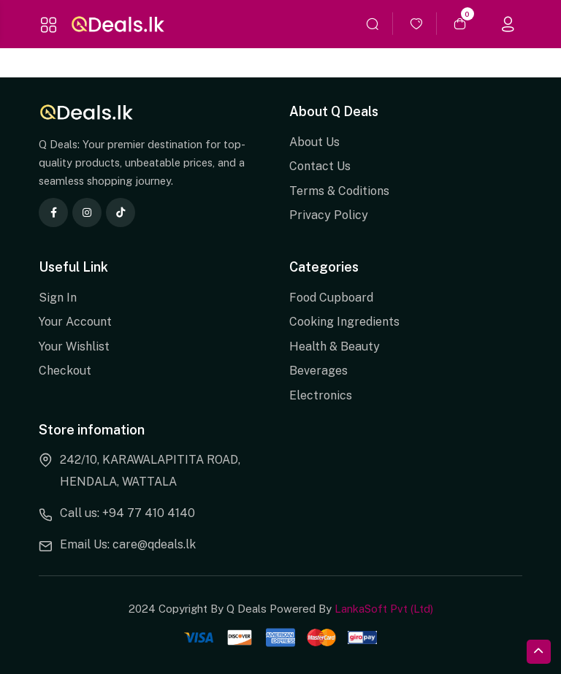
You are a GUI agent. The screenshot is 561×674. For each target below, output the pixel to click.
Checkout (65, 371)
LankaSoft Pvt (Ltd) (384, 608)
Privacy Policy (328, 215)
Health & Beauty (334, 346)
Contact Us (320, 166)
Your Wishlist (74, 346)
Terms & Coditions (339, 191)
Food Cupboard (331, 298)
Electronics (320, 395)
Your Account (75, 322)
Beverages (318, 371)
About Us (314, 142)
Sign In (58, 298)
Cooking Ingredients (344, 322)
